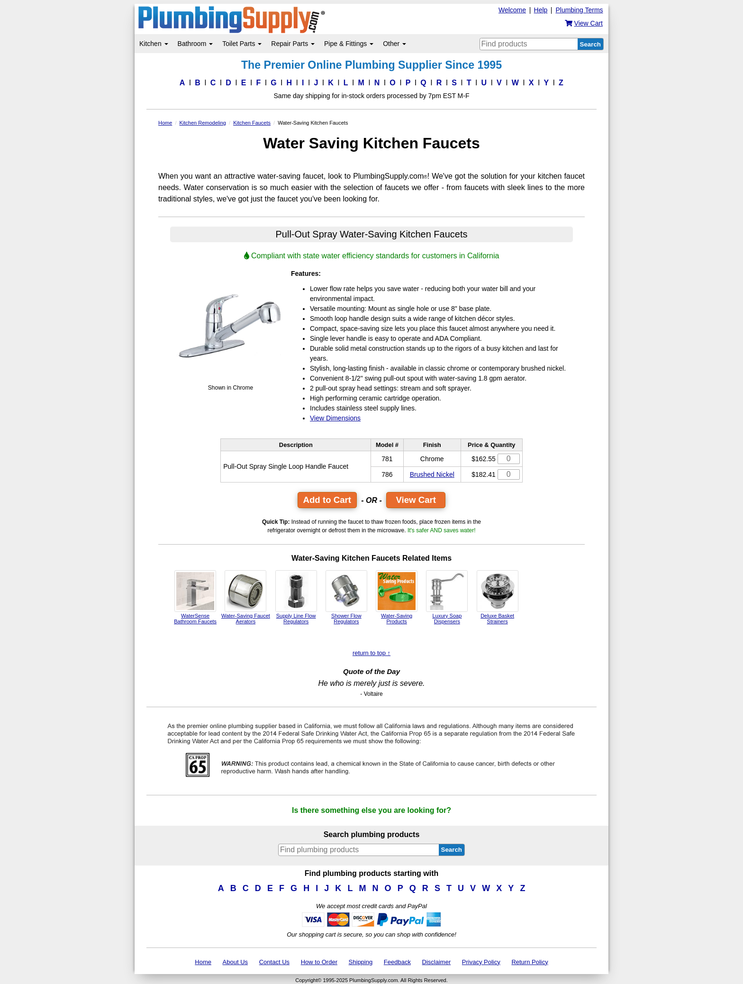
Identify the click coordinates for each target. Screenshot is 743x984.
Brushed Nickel (432, 474)
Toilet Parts (242, 43)
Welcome (512, 10)
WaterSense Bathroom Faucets (195, 597)
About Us (235, 962)
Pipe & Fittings (348, 43)
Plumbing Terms (579, 10)
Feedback (397, 962)
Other (394, 43)
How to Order (319, 962)
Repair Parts (293, 43)
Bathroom (195, 43)
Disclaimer (436, 962)
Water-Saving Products (396, 597)
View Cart (416, 500)
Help (541, 10)
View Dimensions (335, 418)
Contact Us (274, 962)
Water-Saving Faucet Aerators (245, 597)
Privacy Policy (481, 962)
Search (590, 44)
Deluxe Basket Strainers (497, 597)
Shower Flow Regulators (346, 597)
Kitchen (153, 43)
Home (203, 962)
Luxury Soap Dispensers (447, 597)
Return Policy (529, 962)
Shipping (361, 962)
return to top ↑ (371, 652)
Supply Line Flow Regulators (296, 597)
